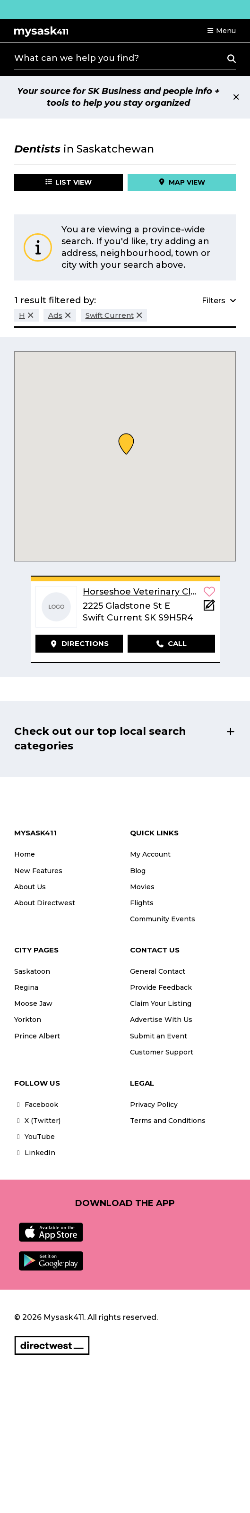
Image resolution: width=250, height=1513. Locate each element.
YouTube (34, 1136)
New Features (38, 871)
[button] (221, 30)
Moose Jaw (33, 1003)
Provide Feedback (161, 987)
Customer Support (161, 1052)
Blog (138, 871)
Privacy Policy (154, 1104)
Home (24, 854)
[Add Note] (209, 608)
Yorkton (27, 1019)
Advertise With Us (161, 1019)
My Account (150, 854)
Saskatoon (32, 971)
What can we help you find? (76, 58)
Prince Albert (37, 1036)
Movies (142, 887)
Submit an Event (158, 1036)
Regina (26, 987)
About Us (30, 887)
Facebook (36, 1104)
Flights (142, 903)
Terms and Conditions (168, 1120)
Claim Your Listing (160, 1003)
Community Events (162, 919)
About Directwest (44, 903)
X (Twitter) (37, 1120)
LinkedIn (34, 1152)
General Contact (157, 971)
